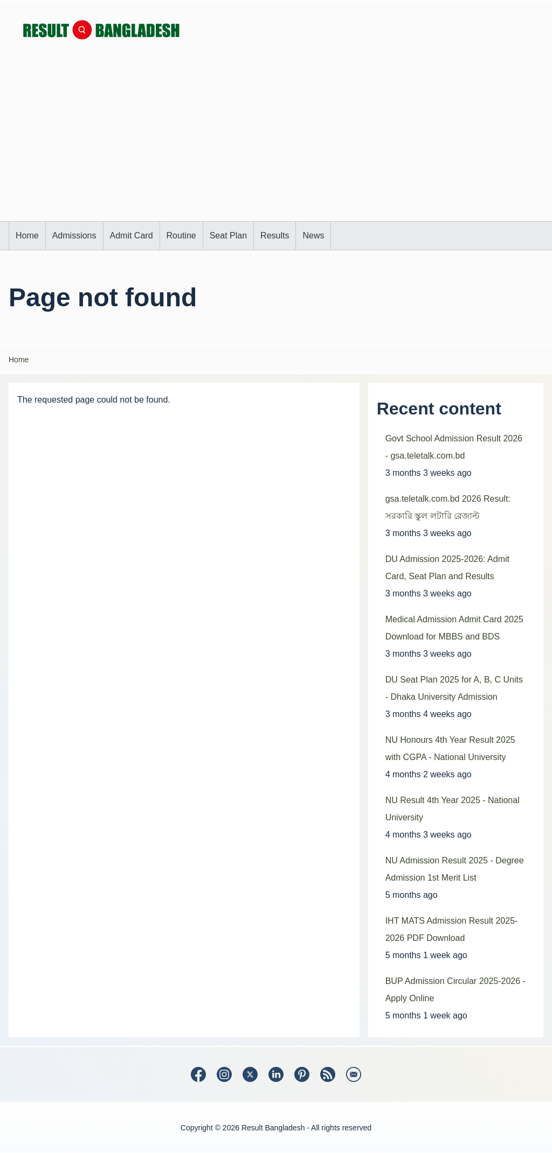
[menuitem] (27, 236)
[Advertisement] (276, 140)
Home (19, 359)
